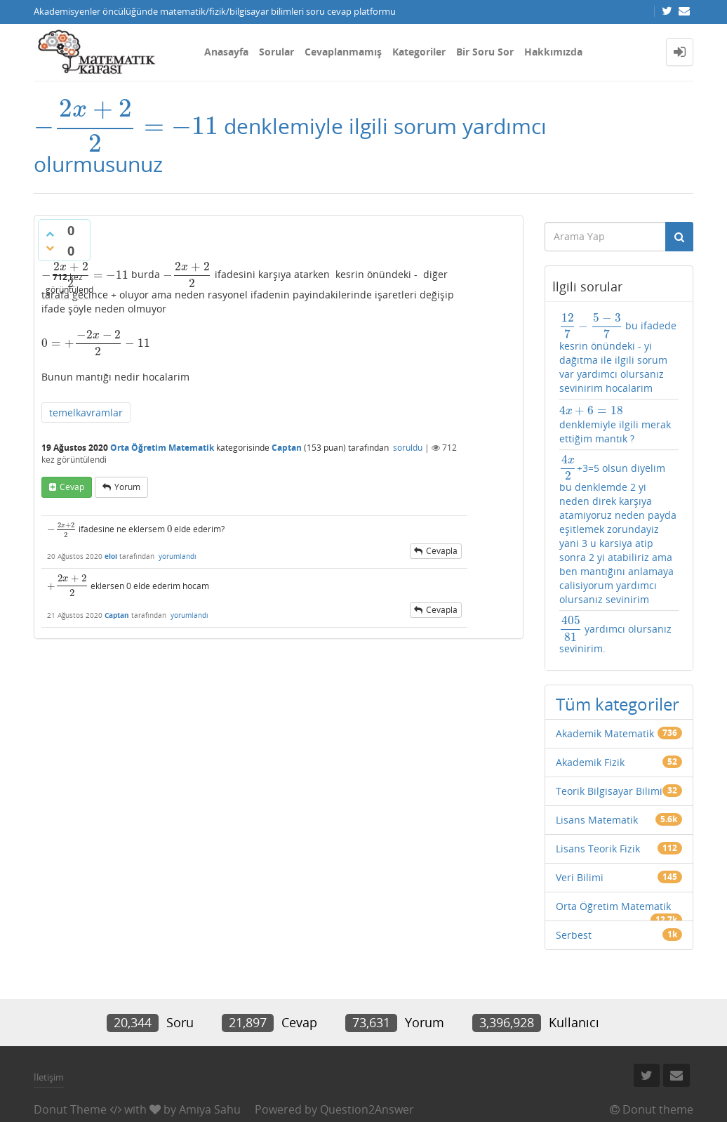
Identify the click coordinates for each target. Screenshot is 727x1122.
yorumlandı (177, 556)
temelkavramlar (86, 412)
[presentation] (126, 126)
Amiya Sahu (210, 1109)
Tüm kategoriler (617, 703)
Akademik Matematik (605, 733)
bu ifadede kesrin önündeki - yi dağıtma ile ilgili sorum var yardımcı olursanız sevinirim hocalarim (617, 353)
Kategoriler (419, 51)
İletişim (49, 1077)
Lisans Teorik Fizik (598, 848)
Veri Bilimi (579, 877)
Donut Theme (70, 1109)
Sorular (276, 51)
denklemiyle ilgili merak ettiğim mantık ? (615, 424)
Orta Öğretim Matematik (162, 448)
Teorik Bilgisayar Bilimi (609, 791)
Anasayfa (226, 51)
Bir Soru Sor (485, 51)
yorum (127, 487)
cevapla (442, 551)
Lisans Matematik (597, 819)
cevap (72, 487)
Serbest (574, 935)
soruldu (407, 448)
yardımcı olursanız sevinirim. (615, 635)
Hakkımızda (553, 51)
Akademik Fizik (590, 762)
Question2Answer (367, 1109)
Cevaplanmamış (343, 51)
